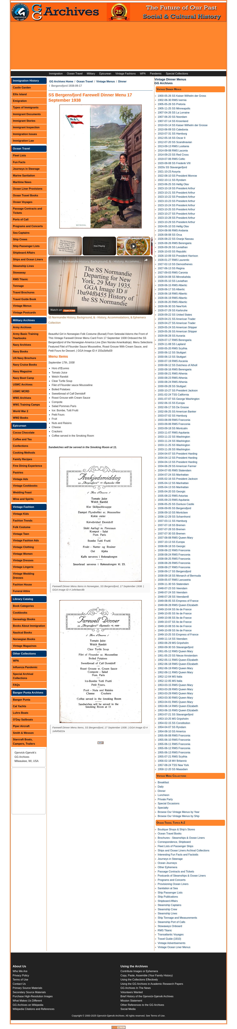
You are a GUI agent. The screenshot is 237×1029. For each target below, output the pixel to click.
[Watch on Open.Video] (62, 310)
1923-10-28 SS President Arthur (176, 217)
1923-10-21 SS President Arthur (176, 192)
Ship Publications (168, 896)
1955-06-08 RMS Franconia (174, 735)
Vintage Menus (22, 305)
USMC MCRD (21, 391)
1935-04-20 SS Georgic (171, 491)
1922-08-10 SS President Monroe (177, 175)
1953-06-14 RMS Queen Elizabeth (178, 706)
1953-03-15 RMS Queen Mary (175, 685)
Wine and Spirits (23, 499)
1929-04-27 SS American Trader (176, 323)
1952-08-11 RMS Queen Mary (175, 672)
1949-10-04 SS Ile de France (174, 609)
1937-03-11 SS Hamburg (172, 521)
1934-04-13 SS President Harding (177, 462)
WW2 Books (20, 417)
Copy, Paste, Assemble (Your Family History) (146, 975)
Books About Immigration (29, 625)
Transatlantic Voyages (171, 934)
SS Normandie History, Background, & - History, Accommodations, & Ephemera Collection (100, 261)
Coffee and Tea (22, 439)
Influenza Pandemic (25, 667)
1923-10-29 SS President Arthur (176, 222)
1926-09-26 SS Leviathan (172, 247)
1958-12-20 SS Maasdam (173, 769)
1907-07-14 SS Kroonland (173, 121)
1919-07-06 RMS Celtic (171, 159)
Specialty (163, 807)
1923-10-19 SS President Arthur (176, 188)
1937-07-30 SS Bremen (171, 533)
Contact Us (19, 983)
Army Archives (22, 327)
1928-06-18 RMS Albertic (172, 293)
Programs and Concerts (28, 226)
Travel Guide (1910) (169, 938)
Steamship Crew (167, 909)
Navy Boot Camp (23, 378)
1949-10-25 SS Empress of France (178, 634)
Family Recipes (22, 459)
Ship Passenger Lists (26, 246)
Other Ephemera (167, 867)
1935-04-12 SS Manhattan (173, 483)
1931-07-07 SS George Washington (178, 398)
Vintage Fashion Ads (26, 540)
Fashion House (22, 584)
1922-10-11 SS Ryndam (172, 180)
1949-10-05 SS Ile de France (174, 613)
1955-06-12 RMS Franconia (174, 748)
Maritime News (22, 182)
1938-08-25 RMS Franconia (174, 558)
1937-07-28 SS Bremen (171, 529)
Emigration (20, 100)
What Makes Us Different (27, 1000)
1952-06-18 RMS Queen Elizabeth (178, 664)
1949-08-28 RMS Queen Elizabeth (178, 605)
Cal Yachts (19, 706)
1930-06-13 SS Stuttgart (172, 356)
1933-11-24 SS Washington (174, 441)
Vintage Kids (21, 513)
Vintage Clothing (23, 547)
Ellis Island (20, 94)
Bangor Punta (21, 699)
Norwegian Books (24, 639)
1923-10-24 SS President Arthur (176, 205)
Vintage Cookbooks (25, 485)
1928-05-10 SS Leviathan (172, 281)
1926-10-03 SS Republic (172, 251)
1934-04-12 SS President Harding (177, 457)
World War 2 (20, 411)
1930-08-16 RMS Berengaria (174, 369)
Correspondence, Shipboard (174, 842)
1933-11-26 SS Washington (174, 449)
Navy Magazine (22, 371)
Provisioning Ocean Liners (173, 884)
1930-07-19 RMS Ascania (173, 361)
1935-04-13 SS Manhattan (173, 487)
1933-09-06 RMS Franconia (174, 424)
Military (91, 73)
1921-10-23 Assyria (169, 171)
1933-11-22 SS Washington (174, 436)
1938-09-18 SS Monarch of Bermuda (179, 575)
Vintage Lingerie (23, 567)
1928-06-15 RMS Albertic (172, 285)
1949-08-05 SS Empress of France (178, 600)
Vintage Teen (21, 534)
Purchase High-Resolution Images (33, 996)
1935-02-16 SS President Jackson (178, 478)
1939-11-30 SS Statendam (173, 584)
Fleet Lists (19, 155)
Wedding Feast (22, 492)
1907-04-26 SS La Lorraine (173, 112)
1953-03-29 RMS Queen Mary (175, 693)
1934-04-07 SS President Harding (177, 453)
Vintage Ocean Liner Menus (174, 947)
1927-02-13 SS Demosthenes (175, 264)
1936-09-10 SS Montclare (173, 512)
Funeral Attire (21, 591)
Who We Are (20, 971)
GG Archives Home (61, 81)
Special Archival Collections (23, 676)
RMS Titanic (20, 279)
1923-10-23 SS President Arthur (176, 201)
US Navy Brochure (24, 358)
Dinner (122, 81)
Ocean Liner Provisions (27, 188)
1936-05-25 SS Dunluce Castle (176, 504)
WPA (143, 73)
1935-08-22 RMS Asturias (173, 495)
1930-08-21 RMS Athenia (172, 373)
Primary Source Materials (27, 988)
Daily (161, 786)
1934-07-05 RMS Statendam (174, 470)
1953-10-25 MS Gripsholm (173, 718)
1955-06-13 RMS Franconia (174, 752)
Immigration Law (23, 140)
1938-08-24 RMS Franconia (174, 554)
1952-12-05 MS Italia (170, 681)
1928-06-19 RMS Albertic (172, 298)
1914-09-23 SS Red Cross (173, 154)
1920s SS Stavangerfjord (172, 167)
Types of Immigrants (26, 107)
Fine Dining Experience (27, 465)
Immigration (56, 73)
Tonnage (18, 286)
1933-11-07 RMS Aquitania (173, 432)
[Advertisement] (118, 46)
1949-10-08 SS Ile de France (174, 626)
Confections (20, 446)
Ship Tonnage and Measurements (177, 917)
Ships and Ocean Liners (28, 259)
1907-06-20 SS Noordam (172, 116)
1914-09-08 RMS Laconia (173, 150)
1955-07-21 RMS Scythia (172, 756)
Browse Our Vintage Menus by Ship (178, 816)
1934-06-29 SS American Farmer (177, 466)
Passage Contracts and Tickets (27, 210)
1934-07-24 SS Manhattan (173, 474)
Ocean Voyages (22, 202)
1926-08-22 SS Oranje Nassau (176, 238)
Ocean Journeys (167, 863)
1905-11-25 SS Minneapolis (174, 108)
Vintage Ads (20, 479)
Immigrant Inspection (26, 127)
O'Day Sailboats (23, 719)
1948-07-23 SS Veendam (172, 588)
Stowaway (19, 272)
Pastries (18, 472)
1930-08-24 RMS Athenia (172, 382)
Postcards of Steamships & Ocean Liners (182, 875)
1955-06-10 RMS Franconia (174, 739)
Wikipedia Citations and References (33, 1009)
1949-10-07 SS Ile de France (174, 621)
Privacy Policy (21, 975)
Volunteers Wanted (131, 992)
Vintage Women (23, 553)
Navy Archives (22, 344)
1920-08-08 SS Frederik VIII (174, 163)
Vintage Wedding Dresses (23, 575)
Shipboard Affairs (24, 252)
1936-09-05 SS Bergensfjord (174, 508)
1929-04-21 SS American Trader (176, 319)
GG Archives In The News (135, 988)
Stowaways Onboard (170, 926)
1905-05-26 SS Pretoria (171, 104)
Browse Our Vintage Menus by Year (178, 812)
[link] (53, 261)
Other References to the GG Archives (142, 1005)
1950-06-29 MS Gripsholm (173, 643)
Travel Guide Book (24, 299)
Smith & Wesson (23, 732)
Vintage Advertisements (171, 943)
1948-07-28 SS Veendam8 (173, 596)
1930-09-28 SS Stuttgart (172, 386)
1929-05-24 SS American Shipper (177, 327)
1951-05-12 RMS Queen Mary (175, 651)
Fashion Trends (22, 520)
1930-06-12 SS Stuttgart (172, 352)
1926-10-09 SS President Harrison (178, 255)
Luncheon (163, 795)
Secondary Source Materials (29, 992)
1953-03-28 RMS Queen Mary (175, 689)
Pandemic (156, 73)
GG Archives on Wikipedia (28, 1005)
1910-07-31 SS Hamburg (172, 133)
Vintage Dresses (23, 560)
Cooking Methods (24, 452)
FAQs (16, 684)
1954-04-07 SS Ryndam (172, 727)
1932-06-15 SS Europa (171, 403)
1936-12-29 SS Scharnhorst (174, 516)
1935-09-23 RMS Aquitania (173, 499)
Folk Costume (21, 527)
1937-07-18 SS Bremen (171, 525)
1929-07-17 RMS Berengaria (174, 340)
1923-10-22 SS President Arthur (176, 196)
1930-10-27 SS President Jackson (178, 390)
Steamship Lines (23, 266)
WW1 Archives (22, 398)
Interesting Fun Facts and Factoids (178, 854)
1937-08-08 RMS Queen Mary (175, 537)
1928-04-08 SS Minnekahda (174, 276)
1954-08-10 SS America (172, 731)
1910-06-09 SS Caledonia (173, 129)
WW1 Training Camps (26, 404)
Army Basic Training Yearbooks (26, 336)
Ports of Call (20, 219)
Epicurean (105, 73)
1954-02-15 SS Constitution (174, 723)
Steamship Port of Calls (171, 922)
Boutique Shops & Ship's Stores (176, 829)
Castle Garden (22, 87)
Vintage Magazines (25, 646)
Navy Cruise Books (25, 364)
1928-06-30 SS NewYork (172, 306)
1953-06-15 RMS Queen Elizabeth (178, 710)
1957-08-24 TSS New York (173, 765)
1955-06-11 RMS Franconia (174, 744)
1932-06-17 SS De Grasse (173, 407)
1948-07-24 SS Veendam (172, 592)
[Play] (133, 246)
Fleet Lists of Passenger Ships (175, 846)
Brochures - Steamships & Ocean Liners (181, 837)
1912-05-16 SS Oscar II (171, 137)
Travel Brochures (24, 292)
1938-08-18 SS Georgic (171, 546)
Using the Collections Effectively (139, 979)
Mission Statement (131, 1000)
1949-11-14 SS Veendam (172, 638)
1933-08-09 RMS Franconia (174, 420)
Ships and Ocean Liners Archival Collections (183, 850)
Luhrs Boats (20, 712)
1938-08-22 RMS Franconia (174, 550)
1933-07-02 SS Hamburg (172, 415)
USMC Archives (23, 384)
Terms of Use (20, 979)
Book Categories (23, 606)
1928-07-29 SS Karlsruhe (172, 310)
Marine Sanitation (24, 175)
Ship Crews (20, 239)
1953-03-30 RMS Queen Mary (175, 697)
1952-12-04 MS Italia (170, 676)
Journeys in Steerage (26, 168)
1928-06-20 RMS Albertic (172, 302)
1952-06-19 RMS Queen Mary (175, 668)
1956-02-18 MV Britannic (172, 760)
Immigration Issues (25, 134)
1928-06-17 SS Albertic (171, 289)
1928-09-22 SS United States (175, 314)
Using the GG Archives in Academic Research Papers (151, 983)
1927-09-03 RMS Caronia (173, 272)
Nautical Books (22, 632)
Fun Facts (19, 162)
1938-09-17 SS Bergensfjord (174, 571)
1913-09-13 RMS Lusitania (173, 146)
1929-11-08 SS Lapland (171, 344)
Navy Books (20, 351)
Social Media (128, 1009)
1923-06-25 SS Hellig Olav (173, 184)
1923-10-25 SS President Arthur (176, 209)
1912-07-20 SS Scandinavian (175, 142)
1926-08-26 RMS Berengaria (174, 243)
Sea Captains (21, 232)
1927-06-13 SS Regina (171, 268)
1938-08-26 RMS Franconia (174, 563)
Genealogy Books (24, 619)
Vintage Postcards (24, 312)
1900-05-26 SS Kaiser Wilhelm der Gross (182, 95)
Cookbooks (20, 612)
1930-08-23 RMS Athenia (172, 377)
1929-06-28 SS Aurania (171, 335)
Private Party (165, 799)
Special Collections (177, 73)
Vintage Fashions (125, 73)
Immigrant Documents (27, 114)
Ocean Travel (74, 73)
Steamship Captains (169, 905)
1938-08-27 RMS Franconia (174, 567)
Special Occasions (168, 803)
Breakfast (163, 782)
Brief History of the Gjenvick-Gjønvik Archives (146, 996)
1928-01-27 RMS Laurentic (173, 260)
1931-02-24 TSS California (173, 394)
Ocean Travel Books (25, 195)
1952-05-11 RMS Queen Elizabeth (178, 659)
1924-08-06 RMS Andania (173, 230)
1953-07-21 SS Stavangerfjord (175, 714)
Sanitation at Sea (168, 888)
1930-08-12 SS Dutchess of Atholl (177, 365)
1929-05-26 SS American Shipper (177, 331)
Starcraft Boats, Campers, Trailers (24, 741)
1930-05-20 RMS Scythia (172, 348)
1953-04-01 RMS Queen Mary (175, 702)
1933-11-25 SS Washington (174, 445)
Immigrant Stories (24, 120)
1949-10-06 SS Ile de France (174, 617)
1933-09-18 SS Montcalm (172, 428)
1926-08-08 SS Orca (170, 234)
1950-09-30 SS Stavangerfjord (175, 647)
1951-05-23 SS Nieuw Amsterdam (178, 655)
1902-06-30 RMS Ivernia (172, 100)
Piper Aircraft (21, 726)
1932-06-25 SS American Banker (177, 411)
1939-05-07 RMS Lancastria (174, 579)
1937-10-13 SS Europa (171, 542)
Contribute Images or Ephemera (139, 971)
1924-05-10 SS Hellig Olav (173, 226)
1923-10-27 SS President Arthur (176, 213)
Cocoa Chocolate (24, 432)
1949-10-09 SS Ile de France (174, 630)
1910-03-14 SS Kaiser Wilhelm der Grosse (182, 125)
